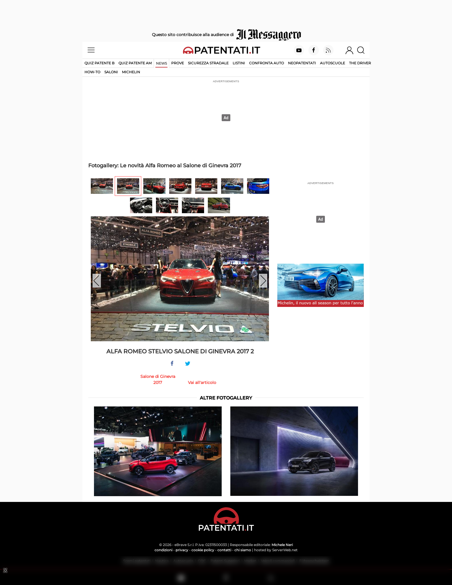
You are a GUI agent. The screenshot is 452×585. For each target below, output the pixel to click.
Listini (239, 63)
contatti (224, 550)
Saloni (111, 72)
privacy (182, 550)
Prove (177, 63)
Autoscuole (332, 63)
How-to (92, 72)
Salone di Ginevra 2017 (157, 379)
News (161, 63)
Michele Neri (282, 545)
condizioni (163, 550)
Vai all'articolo (202, 382)
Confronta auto (266, 63)
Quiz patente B (99, 63)
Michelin (131, 72)
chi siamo (242, 550)
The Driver (360, 63)
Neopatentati (302, 63)
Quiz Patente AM (135, 63)
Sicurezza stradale (208, 63)
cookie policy (202, 550)
